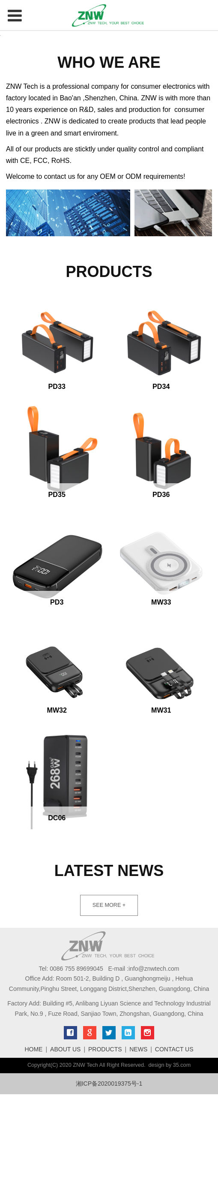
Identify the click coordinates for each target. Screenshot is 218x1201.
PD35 (57, 601)
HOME (33, 1156)
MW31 (161, 817)
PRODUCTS (105, 1156)
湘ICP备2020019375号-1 (109, 1190)
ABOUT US (65, 1156)
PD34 (161, 493)
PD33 (57, 493)
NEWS (138, 1156)
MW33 (161, 709)
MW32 (57, 817)
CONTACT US (174, 1156)
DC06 (57, 924)
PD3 (56, 709)
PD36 (161, 601)
